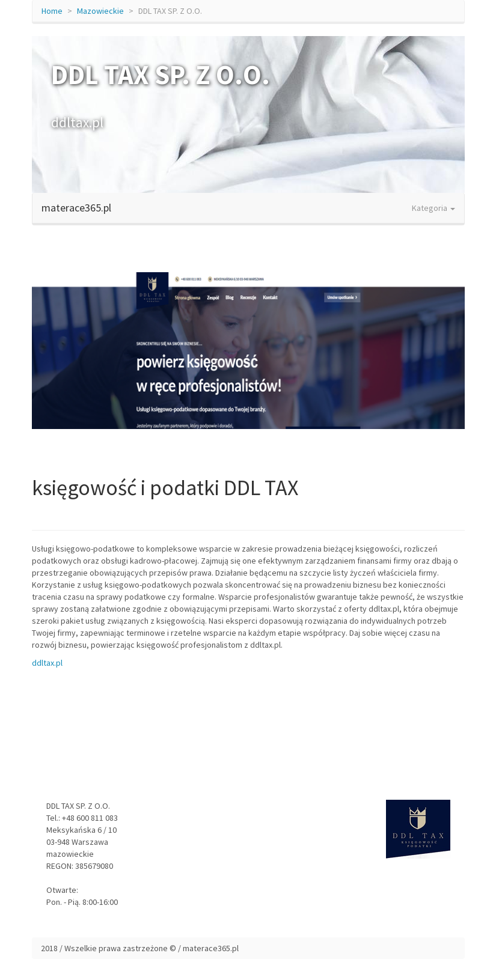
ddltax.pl (47, 662)
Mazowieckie (100, 10)
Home (52, 10)
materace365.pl (76, 208)
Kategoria (433, 207)
